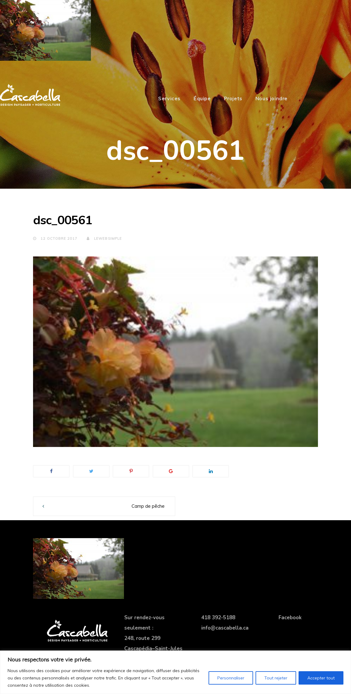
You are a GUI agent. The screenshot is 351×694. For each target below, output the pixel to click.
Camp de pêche (148, 506)
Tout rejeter (275, 678)
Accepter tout (321, 678)
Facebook (290, 617)
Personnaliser (230, 678)
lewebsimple (104, 238)
